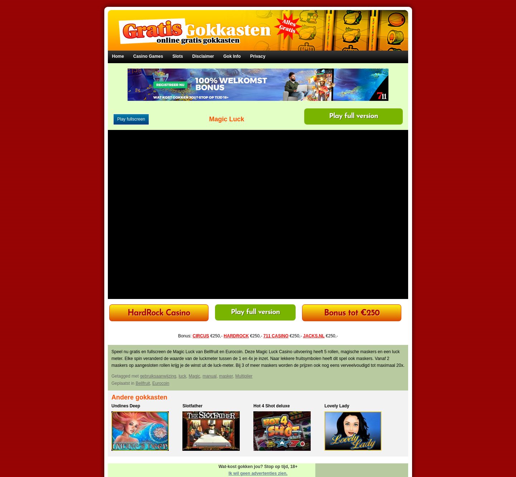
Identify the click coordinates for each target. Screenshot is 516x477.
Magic (194, 376)
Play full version (353, 116)
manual (209, 376)
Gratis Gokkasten (258, 25)
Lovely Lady (336, 405)
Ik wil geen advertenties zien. (258, 473)
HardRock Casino (159, 313)
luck (182, 376)
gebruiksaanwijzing (158, 376)
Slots (177, 56)
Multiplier (244, 376)
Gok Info (232, 56)
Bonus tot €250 (351, 313)
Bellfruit (142, 383)
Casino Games (148, 56)
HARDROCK (236, 335)
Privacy (258, 56)
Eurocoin (160, 383)
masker (226, 376)
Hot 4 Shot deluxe (271, 405)
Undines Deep (125, 405)
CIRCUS (201, 335)
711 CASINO (275, 335)
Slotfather (192, 405)
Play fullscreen (131, 119)
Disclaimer (203, 56)
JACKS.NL (314, 335)
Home (118, 56)
